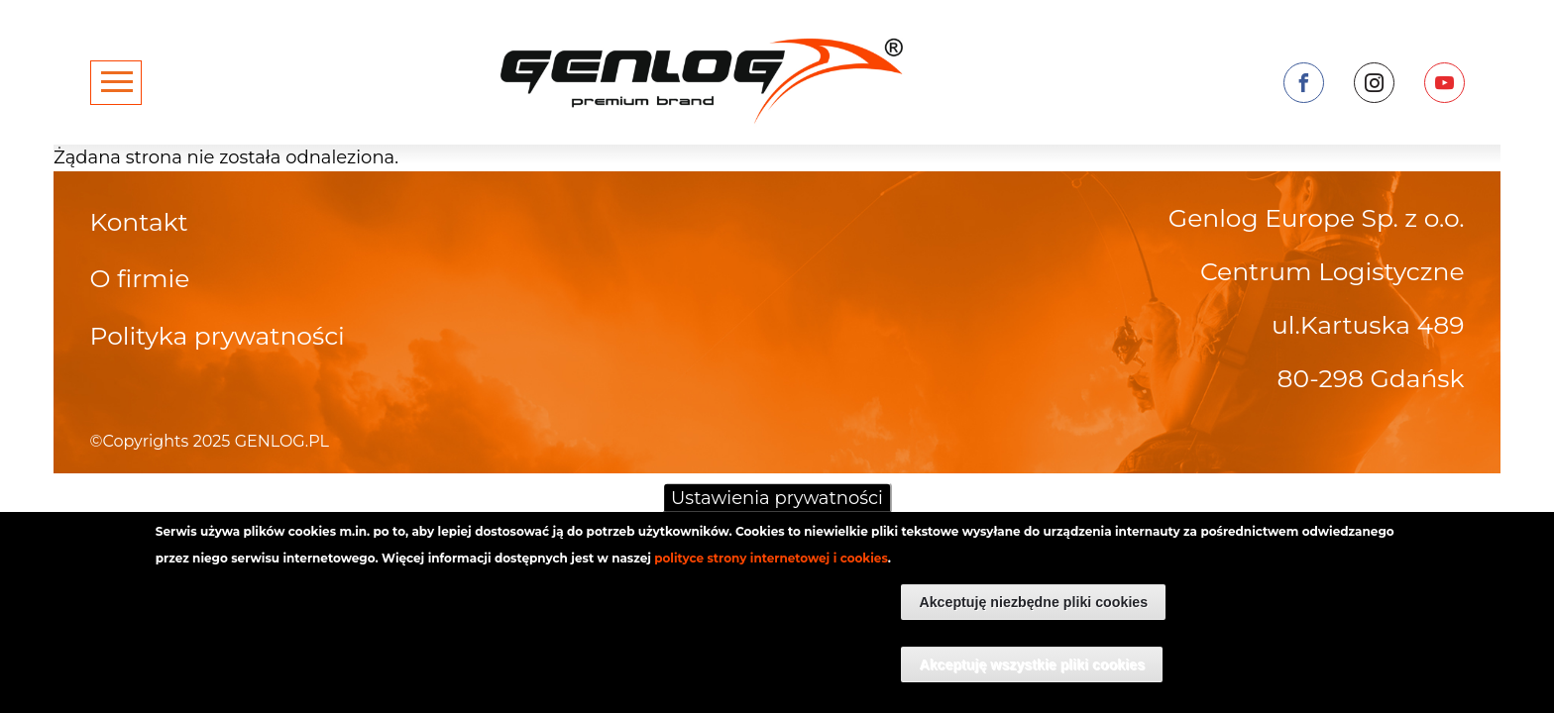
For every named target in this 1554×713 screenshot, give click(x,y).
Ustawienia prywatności (777, 509)
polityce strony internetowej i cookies (771, 568)
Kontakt (139, 222)
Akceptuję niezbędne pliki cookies (1033, 612)
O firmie (140, 278)
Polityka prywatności (217, 336)
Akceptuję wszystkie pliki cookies (1032, 674)
